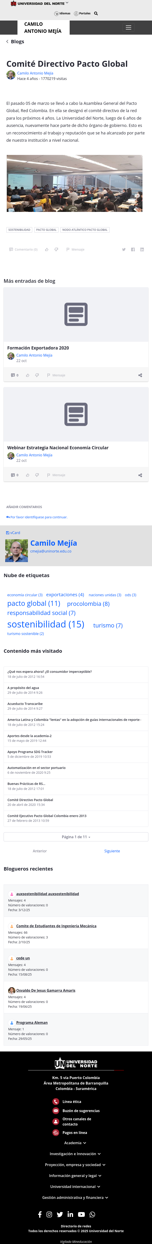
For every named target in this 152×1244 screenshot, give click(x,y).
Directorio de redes (76, 1226)
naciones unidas (105, 594)
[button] (96, 13)
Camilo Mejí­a (53, 543)
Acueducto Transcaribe (25, 704)
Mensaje (75, 249)
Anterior (40, 850)
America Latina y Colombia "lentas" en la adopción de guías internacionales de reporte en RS (74, 719)
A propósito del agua (23, 688)
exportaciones (65, 594)
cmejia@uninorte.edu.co (50, 551)
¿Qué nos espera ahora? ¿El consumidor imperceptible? (49, 671)
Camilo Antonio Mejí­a (35, 73)
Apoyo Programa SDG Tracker (30, 752)
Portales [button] (82, 13)
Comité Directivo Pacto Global (30, 800)
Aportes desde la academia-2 (29, 736)
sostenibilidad (19, 230)
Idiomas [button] (62, 13)
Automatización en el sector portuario (36, 768)
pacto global (46, 230)
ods (130, 594)
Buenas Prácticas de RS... (26, 783)
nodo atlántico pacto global (85, 230)
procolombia (88, 604)
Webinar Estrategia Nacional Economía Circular (58, 448)
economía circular (25, 594)
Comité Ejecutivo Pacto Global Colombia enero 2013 (46, 816)
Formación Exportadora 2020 (38, 348)
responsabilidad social (41, 613)
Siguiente (112, 850)
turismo (108, 625)
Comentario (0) (23, 249)
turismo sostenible (25, 633)
